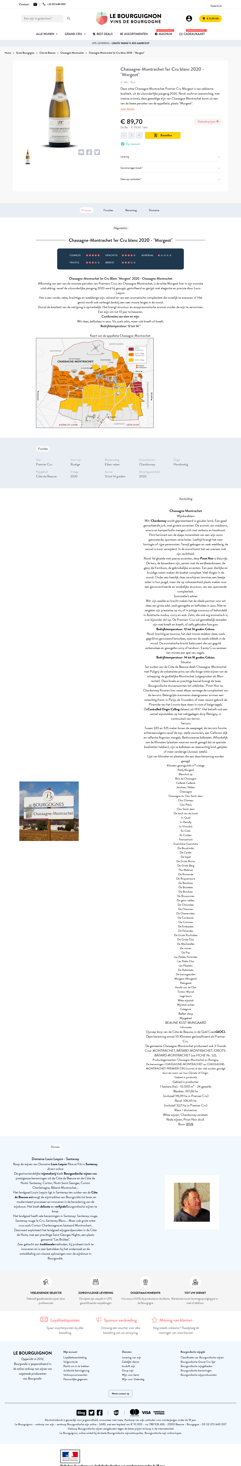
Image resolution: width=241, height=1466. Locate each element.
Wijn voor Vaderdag (133, 1379)
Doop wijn (128, 1370)
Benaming (131, 210)
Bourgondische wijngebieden (196, 1366)
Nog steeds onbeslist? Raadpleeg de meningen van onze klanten (176, 1330)
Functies (108, 210)
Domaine (154, 210)
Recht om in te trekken (76, 1366)
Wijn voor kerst (130, 1375)
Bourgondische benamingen (196, 1370)
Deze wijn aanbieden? (171, 179)
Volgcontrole (70, 1362)
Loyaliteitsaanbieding (74, 1357)
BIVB (189, 1124)
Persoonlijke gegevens (75, 1379)
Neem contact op (120, 1394)
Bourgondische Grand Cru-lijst (198, 1362)
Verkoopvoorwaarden (75, 1375)
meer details (127, 109)
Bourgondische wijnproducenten (199, 1375)
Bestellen (163, 135)
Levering (171, 157)
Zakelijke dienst (130, 1362)
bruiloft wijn (128, 1366)
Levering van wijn (131, 1357)
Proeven (86, 210)
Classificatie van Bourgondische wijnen (202, 1357)
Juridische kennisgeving (76, 1370)
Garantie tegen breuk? (171, 168)
